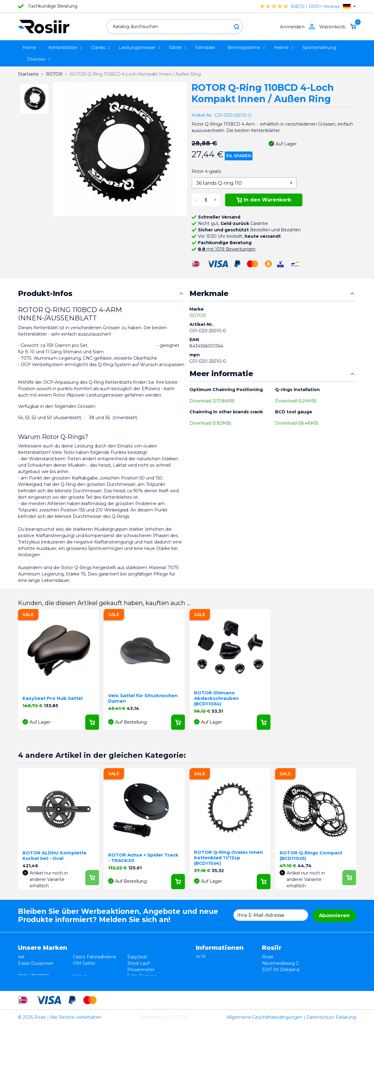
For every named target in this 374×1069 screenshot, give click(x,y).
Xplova (80, 976)
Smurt (24, 982)
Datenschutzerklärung (220, 969)
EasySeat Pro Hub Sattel (53, 698)
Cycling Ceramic (90, 989)
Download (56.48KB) (296, 423)
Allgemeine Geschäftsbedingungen (264, 1061)
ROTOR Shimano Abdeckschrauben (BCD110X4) (216, 698)
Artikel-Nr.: (202, 115)
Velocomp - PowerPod (42, 995)
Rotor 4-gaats (206, 171)
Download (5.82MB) (210, 423)
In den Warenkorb (263, 200)
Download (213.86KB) (212, 401)
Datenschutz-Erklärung (331, 1061)
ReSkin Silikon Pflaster (96, 995)
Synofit (135, 982)
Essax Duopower (36, 963)
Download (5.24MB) (295, 401)
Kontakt (204, 982)
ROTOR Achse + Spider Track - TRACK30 (143, 857)
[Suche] (174, 26)
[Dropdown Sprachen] (349, 6)
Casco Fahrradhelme (94, 957)
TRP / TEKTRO (33, 976)
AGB (201, 957)
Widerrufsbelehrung (217, 963)
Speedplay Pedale (92, 982)
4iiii (21, 957)
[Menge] (205, 200)
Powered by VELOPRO (164, 1061)
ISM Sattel (84, 963)
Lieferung (206, 976)
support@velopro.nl (315, 1001)
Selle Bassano (142, 976)
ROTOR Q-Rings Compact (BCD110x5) (311, 855)
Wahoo (25, 989)
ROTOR (197, 315)
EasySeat (137, 957)
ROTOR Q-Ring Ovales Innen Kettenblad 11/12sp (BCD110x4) (228, 857)
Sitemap (205, 989)
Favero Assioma (144, 989)
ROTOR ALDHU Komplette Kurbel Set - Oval (54, 855)
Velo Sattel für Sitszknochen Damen (143, 698)
